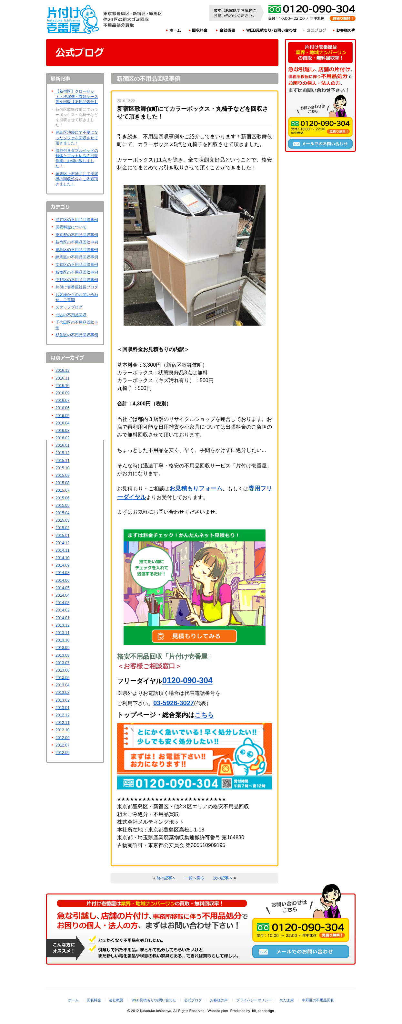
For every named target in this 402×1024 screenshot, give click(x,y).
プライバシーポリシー (254, 1000)
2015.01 (62, 535)
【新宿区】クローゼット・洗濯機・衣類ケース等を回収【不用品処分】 (76, 96)
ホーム (173, 30)
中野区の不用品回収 (318, 1000)
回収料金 (198, 30)
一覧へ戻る (194, 878)
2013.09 (62, 647)
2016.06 (62, 408)
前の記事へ (166, 878)
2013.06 (62, 670)
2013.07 (62, 663)
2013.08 (62, 655)
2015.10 (62, 468)
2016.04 (62, 423)
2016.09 (62, 393)
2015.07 (62, 490)
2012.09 (62, 738)
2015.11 (62, 460)
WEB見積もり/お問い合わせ (270, 30)
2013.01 (62, 707)
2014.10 (62, 558)
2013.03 (62, 692)
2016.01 (62, 445)
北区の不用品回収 (70, 315)
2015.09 (62, 475)
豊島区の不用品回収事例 (76, 249)
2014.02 (62, 610)
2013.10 (62, 640)
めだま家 (287, 1000)
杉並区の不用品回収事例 (76, 335)
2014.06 (62, 580)
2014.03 (62, 603)
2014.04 (62, 595)
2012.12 (62, 715)
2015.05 (62, 505)
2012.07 (62, 745)
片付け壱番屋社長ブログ (76, 287)
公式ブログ (315, 30)
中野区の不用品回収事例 (76, 279)
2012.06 (62, 752)
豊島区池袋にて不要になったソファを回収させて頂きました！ (76, 137)
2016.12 (62, 370)
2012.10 (62, 730)
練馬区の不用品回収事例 (76, 257)
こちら (204, 714)
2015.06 (62, 498)
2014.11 (62, 550)
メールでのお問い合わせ (320, 144)
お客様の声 (344, 30)
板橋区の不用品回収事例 (76, 272)
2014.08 (62, 572)
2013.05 (62, 677)
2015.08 (62, 483)
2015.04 (62, 513)
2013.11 (62, 633)
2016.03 (62, 430)
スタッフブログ (69, 307)
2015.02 (62, 528)
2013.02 (62, 700)
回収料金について (70, 227)
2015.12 (62, 453)
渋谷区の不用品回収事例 (76, 219)
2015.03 (62, 520)
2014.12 (62, 543)
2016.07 (62, 400)
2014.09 (62, 565)
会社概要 (226, 30)
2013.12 (62, 625)
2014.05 (62, 588)
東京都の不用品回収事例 (76, 235)
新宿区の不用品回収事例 (76, 242)
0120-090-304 (187, 680)
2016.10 (62, 385)
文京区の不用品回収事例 (76, 264)
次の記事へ (223, 878)
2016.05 (62, 415)
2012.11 (62, 722)
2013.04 (62, 685)
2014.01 (62, 618)
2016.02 (62, 438)
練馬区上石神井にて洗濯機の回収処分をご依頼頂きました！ (76, 179)
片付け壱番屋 (73, 19)
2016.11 (62, 378)
